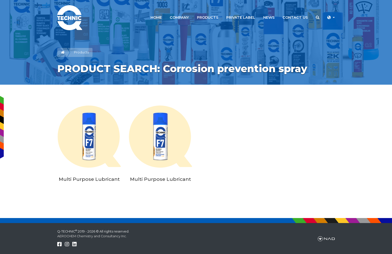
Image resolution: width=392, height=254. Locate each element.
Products (81, 52)
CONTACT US (295, 17)
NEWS (268, 17)
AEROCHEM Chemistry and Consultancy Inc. (92, 236)
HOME (156, 17)
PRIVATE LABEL (240, 17)
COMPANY (179, 17)
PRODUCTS (207, 17)
